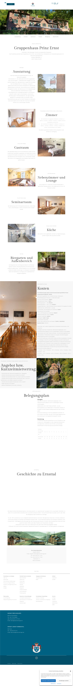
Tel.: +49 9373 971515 (12, 630)
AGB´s (53, 604)
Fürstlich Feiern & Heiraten (25, 576)
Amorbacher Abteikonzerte (25, 597)
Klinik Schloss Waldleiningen (9, 581)
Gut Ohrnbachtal (23, 591)
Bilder (37, 579)
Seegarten (22, 587)
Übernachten (6, 596)
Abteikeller (22, 586)
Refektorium (22, 582)
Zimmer (26, 36)
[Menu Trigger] (5, 2)
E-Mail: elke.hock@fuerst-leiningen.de (16, 632)
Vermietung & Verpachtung (41, 596)
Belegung (47, 36)
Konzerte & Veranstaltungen (25, 596)
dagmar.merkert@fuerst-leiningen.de (38, 553)
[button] (70, 671)
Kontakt (5, 587)
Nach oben (36, 571)
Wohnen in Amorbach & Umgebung (43, 599)
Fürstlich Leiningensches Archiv (10, 584)
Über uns (5, 577)
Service (53, 596)
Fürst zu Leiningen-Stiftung (9, 582)
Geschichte (55, 36)
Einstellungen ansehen (64, 680)
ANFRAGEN (11, 4)
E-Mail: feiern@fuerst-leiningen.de (15, 620)
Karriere (54, 599)
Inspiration (54, 577)
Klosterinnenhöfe (23, 589)
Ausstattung (18, 36)
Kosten (40, 36)
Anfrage (53, 597)
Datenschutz (53, 683)
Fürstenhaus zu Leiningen (8, 576)
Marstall (21, 584)
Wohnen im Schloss (40, 597)
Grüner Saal (22, 581)
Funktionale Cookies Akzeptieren (48, 680)
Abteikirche (22, 579)
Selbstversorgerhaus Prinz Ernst (10, 599)
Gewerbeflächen (39, 601)
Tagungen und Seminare (41, 576)
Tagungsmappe (39, 577)
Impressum (59, 683)
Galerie (4, 586)
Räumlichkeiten (23, 577)
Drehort (53, 576)
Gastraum (33, 36)
